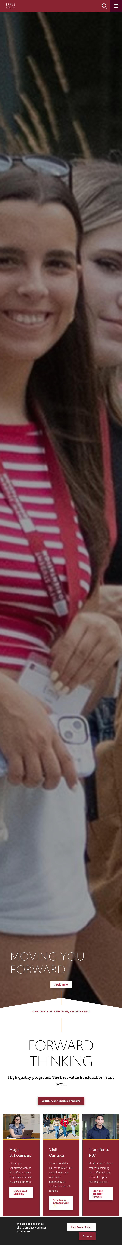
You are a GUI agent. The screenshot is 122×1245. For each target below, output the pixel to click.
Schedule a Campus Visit (61, 1201)
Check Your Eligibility (20, 1192)
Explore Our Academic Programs (61, 1101)
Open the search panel (104, 6)
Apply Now (61, 984)
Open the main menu (116, 6)
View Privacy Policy (81, 1227)
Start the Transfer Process (98, 1193)
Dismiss (87, 1236)
